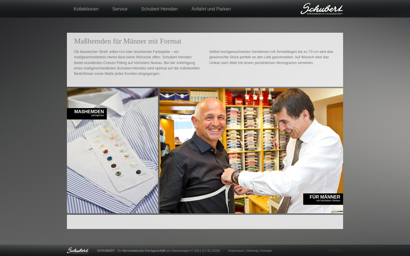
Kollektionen (86, 9)
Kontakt (266, 250)
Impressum (236, 250)
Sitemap (253, 250)
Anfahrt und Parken (211, 9)
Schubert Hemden (159, 9)
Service (119, 9)
